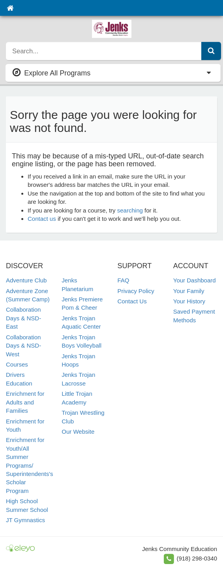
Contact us (42, 218)
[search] (104, 51)
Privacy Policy (136, 291)
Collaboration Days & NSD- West (23, 345)
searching (130, 210)
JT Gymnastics (25, 520)
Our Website (78, 431)
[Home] (10, 8)
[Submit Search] (211, 51)
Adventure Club (26, 280)
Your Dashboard (194, 280)
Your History (189, 301)
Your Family (188, 291)
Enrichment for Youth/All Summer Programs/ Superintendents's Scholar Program (29, 465)
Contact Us (132, 301)
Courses (17, 364)
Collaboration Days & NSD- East (23, 318)
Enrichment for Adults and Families (25, 402)
